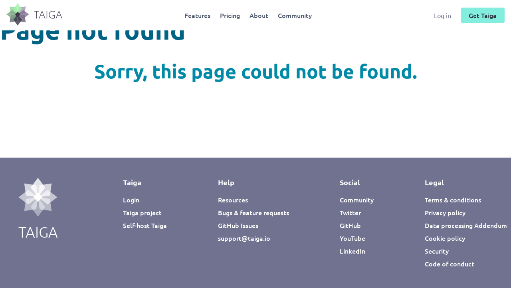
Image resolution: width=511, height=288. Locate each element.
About (259, 15)
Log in (443, 15)
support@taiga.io (244, 238)
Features (197, 15)
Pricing (230, 15)
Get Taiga (483, 15)
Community (295, 15)
